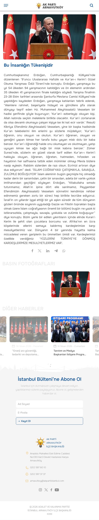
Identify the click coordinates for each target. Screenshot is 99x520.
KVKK (49, 514)
